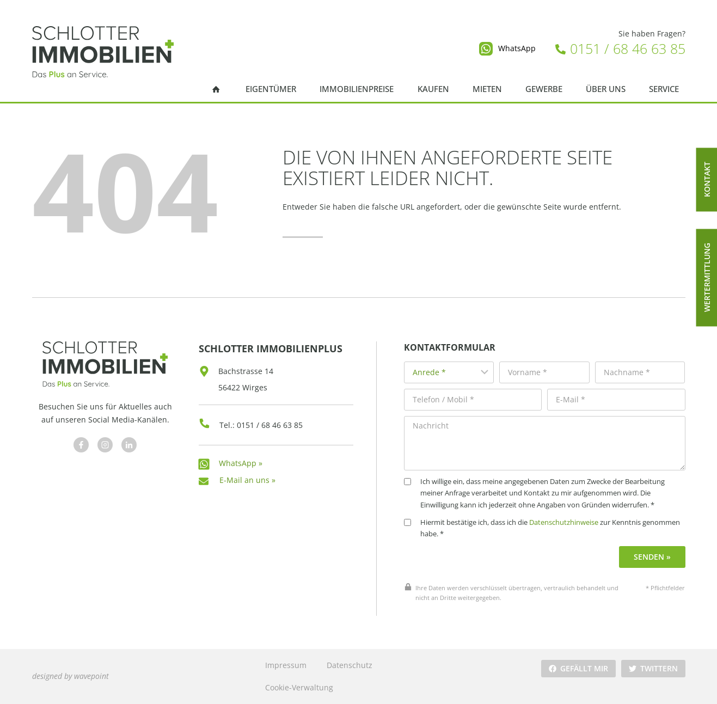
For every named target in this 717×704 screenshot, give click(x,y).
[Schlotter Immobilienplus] (103, 51)
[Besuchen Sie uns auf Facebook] (81, 444)
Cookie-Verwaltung (299, 687)
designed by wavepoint (70, 676)
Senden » (652, 557)
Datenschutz (349, 665)
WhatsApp (517, 48)
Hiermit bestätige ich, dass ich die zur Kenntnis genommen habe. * (542, 528)
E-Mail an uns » (247, 480)
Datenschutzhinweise (563, 522)
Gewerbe (543, 89)
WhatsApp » (240, 463)
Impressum (286, 665)
